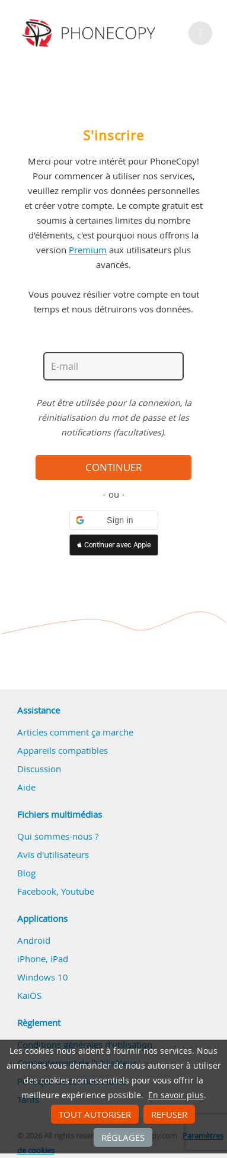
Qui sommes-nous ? (57, 836)
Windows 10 (42, 977)
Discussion (39, 769)
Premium (88, 250)
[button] (113, 520)
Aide (26, 787)
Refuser (169, 1114)
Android (33, 940)
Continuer (113, 467)
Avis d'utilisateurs (53, 854)
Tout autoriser (95, 1114)
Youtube (77, 891)
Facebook (36, 891)
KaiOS (29, 995)
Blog (26, 873)
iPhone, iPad (42, 959)
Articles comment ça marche (75, 732)
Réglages (123, 1137)
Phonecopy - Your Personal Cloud (90, 33)
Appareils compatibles (62, 750)
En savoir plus (176, 1095)
